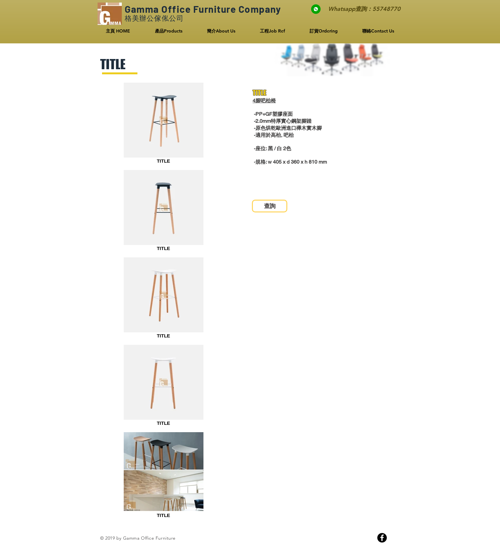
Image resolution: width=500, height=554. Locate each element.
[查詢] (269, 206)
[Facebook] (382, 538)
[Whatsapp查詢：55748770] (356, 9)
